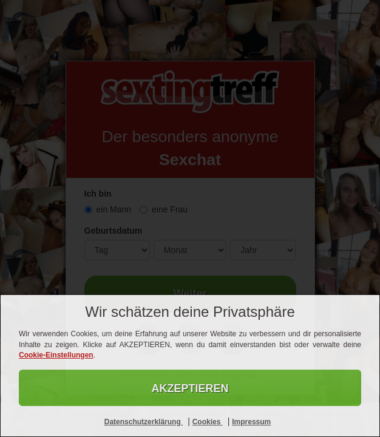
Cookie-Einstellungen (56, 355)
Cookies (207, 422)
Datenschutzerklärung (143, 422)
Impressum (251, 422)
